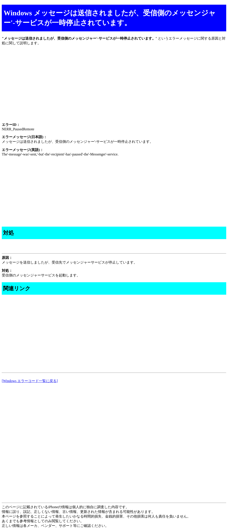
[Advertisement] (114, 88)
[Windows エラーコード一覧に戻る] (30, 381)
